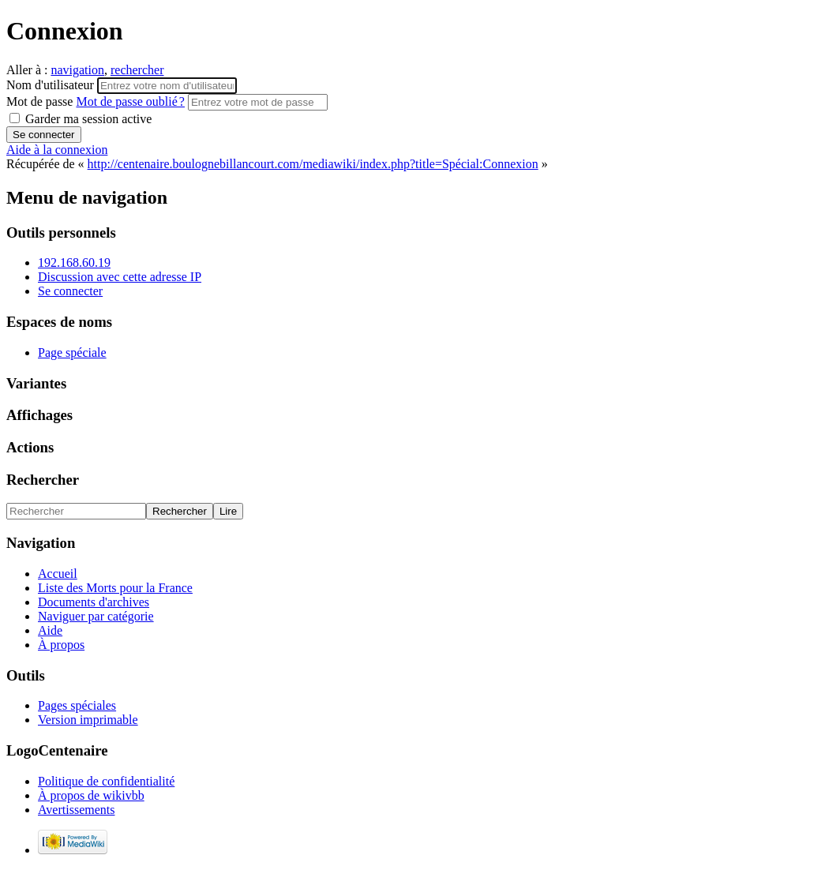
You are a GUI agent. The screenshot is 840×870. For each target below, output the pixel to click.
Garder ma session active (80, 119)
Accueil (57, 573)
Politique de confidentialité (106, 781)
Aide (50, 630)
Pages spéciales (77, 705)
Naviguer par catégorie (96, 616)
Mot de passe (97, 101)
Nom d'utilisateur (51, 85)
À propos (61, 644)
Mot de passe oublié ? (130, 101)
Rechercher (42, 479)
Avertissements (76, 809)
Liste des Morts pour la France (115, 587)
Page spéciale (72, 352)
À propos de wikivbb (91, 795)
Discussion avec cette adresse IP (119, 276)
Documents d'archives (93, 602)
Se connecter (70, 291)
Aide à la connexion (56, 149)
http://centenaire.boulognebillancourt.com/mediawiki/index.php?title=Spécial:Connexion (313, 164)
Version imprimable (88, 719)
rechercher (137, 70)
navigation (77, 70)
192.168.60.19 (74, 262)
